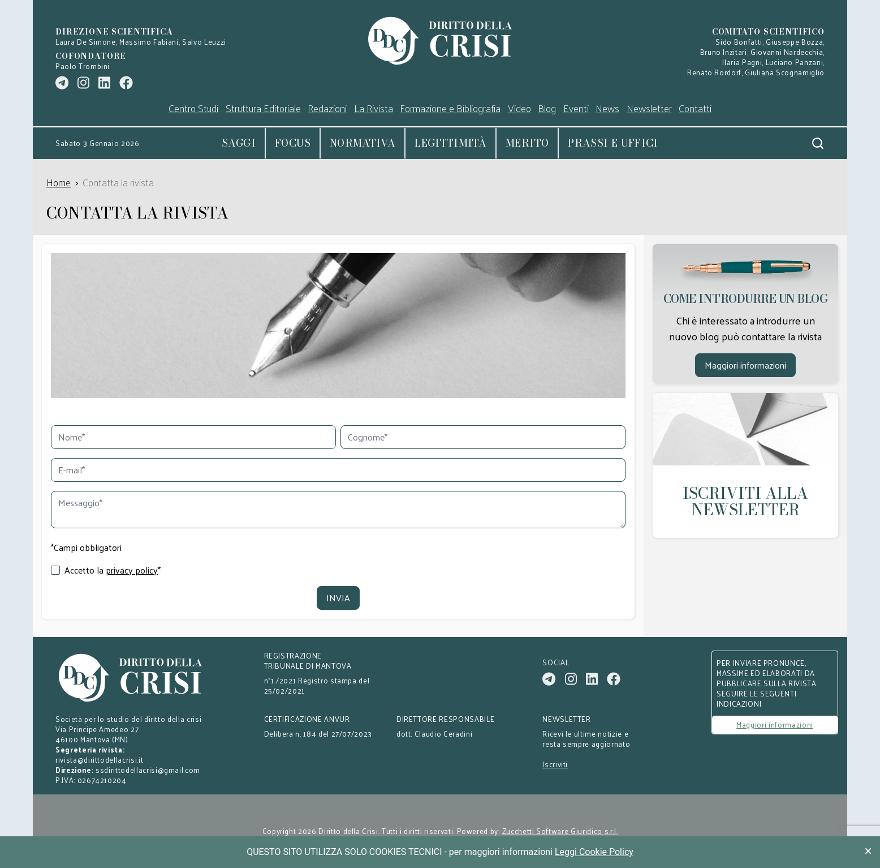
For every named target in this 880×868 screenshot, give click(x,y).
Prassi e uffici (613, 143)
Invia (338, 597)
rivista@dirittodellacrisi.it (99, 759)
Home (58, 182)
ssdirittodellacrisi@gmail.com (148, 769)
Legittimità (450, 143)
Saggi (239, 143)
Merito (527, 143)
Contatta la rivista (118, 182)
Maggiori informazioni (745, 365)
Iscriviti (555, 764)
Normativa (362, 143)
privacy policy (132, 570)
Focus (292, 143)
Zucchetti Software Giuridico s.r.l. (560, 831)
